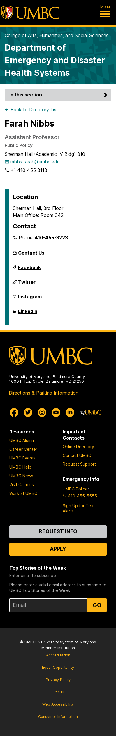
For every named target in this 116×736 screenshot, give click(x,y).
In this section (59, 95)
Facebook (29, 270)
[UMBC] (30, 12)
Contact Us (31, 253)
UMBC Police (75, 488)
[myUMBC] (90, 412)
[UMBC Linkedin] (70, 412)
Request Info (58, 531)
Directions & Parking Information (43, 393)
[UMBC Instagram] (42, 412)
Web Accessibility (58, 704)
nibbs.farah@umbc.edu (34, 162)
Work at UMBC (23, 493)
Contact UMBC (77, 455)
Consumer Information (58, 716)
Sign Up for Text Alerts (79, 508)
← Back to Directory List (31, 110)
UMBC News (21, 475)
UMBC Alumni (22, 440)
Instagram (30, 299)
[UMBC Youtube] (56, 412)
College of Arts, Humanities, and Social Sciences (56, 35)
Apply (58, 549)
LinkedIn (27, 313)
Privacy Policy (58, 680)
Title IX (58, 692)
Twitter (27, 284)
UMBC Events (22, 457)
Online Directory (78, 446)
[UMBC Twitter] (28, 412)
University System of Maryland (68, 642)
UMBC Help (20, 466)
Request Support (79, 464)
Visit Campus (21, 484)
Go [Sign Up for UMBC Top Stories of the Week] (97, 605)
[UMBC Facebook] (14, 412)
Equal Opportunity (58, 667)
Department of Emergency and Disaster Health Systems (55, 60)
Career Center (23, 449)
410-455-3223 (51, 238)
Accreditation (58, 655)
